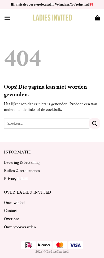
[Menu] (7, 17)
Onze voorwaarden (20, 227)
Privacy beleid (16, 179)
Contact (10, 211)
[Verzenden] (94, 123)
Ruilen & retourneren (22, 171)
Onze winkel (14, 203)
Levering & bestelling (22, 162)
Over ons (11, 219)
